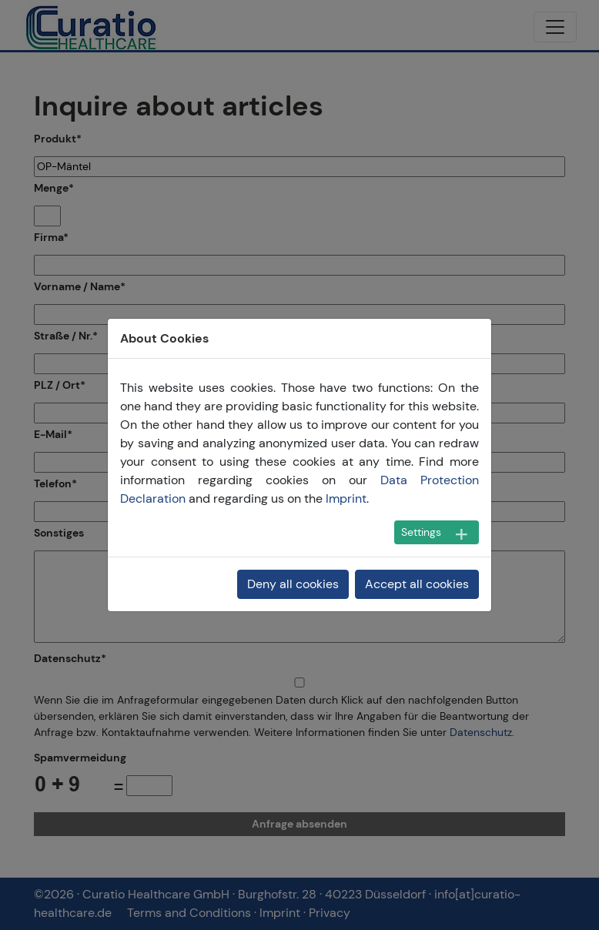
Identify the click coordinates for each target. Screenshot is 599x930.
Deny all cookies (293, 584)
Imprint (346, 498)
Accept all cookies (417, 584)
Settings (421, 532)
